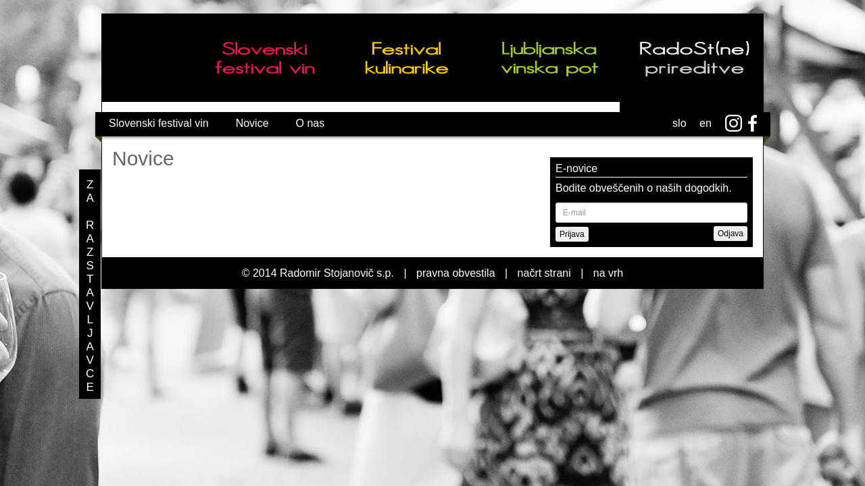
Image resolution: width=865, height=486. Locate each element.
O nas (310, 123)
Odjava (730, 233)
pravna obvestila (455, 273)
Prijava (572, 234)
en (705, 123)
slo (679, 123)
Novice (252, 123)
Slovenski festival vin (159, 123)
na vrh (608, 273)
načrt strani (544, 273)
